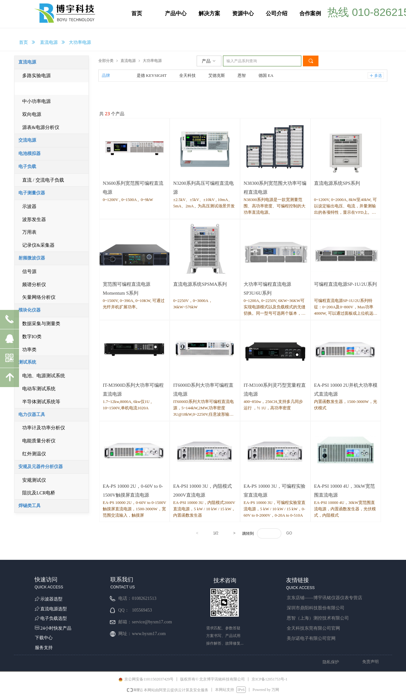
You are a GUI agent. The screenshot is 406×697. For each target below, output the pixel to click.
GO (289, 533)
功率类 (29, 349)
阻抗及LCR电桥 (38, 492)
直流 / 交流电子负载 (43, 180)
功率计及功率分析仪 (43, 427)
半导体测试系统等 (41, 401)
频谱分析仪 (34, 284)
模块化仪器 (29, 310)
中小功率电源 (36, 101)
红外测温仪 (34, 453)
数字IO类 (32, 336)
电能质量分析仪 (39, 440)
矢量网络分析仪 (39, 297)
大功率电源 (152, 60)
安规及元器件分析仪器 (40, 466)
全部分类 (106, 60)
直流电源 (49, 42)
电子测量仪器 (31, 193)
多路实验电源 (36, 75)
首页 (23, 42)
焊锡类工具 (29, 505)
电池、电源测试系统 (43, 375)
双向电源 (31, 114)
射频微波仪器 (31, 258)
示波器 (29, 206)
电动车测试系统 (39, 388)
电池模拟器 (29, 153)
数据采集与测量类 (41, 323)
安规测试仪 (34, 480)
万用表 (29, 232)
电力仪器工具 (31, 414)
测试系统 (27, 362)
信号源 (29, 271)
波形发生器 (34, 219)
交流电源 (27, 140)
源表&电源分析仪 (40, 127)
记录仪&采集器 (38, 245)
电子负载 (27, 166)
